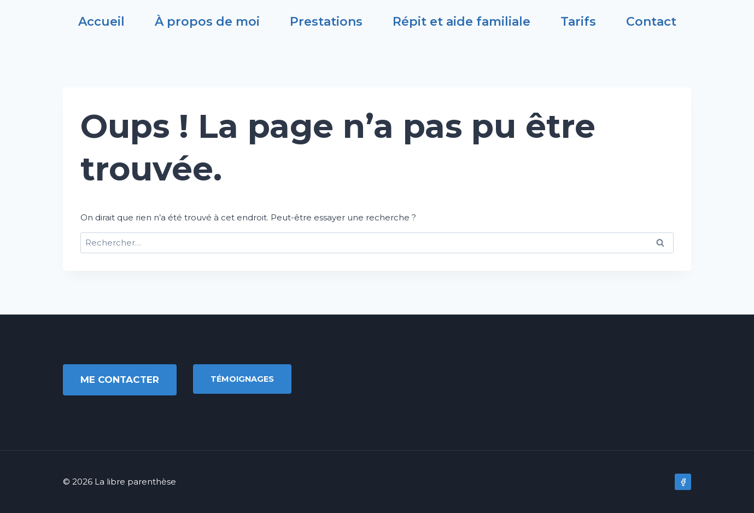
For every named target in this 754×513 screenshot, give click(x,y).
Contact (651, 22)
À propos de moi (207, 22)
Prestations (326, 22)
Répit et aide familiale (461, 22)
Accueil (101, 22)
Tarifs (578, 22)
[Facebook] (683, 482)
